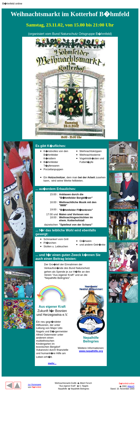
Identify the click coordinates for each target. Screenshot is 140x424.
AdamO (131, 386)
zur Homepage (34, 384)
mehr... (52, 363)
